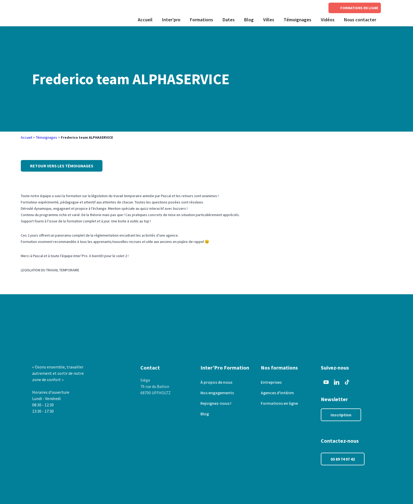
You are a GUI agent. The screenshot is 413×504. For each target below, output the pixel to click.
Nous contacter (360, 20)
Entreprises (271, 382)
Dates (229, 20)
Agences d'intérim (277, 392)
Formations (201, 20)
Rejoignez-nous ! (215, 403)
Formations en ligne (279, 403)
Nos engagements (217, 392)
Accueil (145, 20)
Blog (249, 20)
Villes (268, 20)
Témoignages (297, 20)
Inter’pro (171, 20)
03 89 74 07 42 (343, 459)
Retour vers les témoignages (61, 165)
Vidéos (328, 20)
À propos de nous (216, 382)
